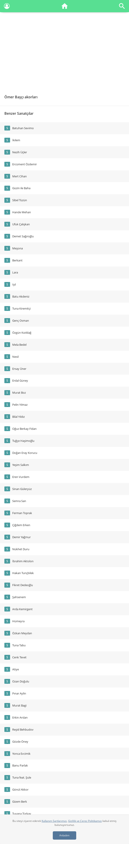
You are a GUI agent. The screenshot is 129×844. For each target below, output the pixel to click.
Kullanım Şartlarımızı (54, 821)
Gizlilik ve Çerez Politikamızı (85, 821)
